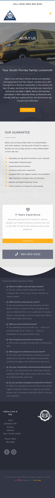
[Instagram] (14, 452)
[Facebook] (7, 452)
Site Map (37, 480)
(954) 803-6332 (34, 4)
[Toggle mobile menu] (50, 13)
